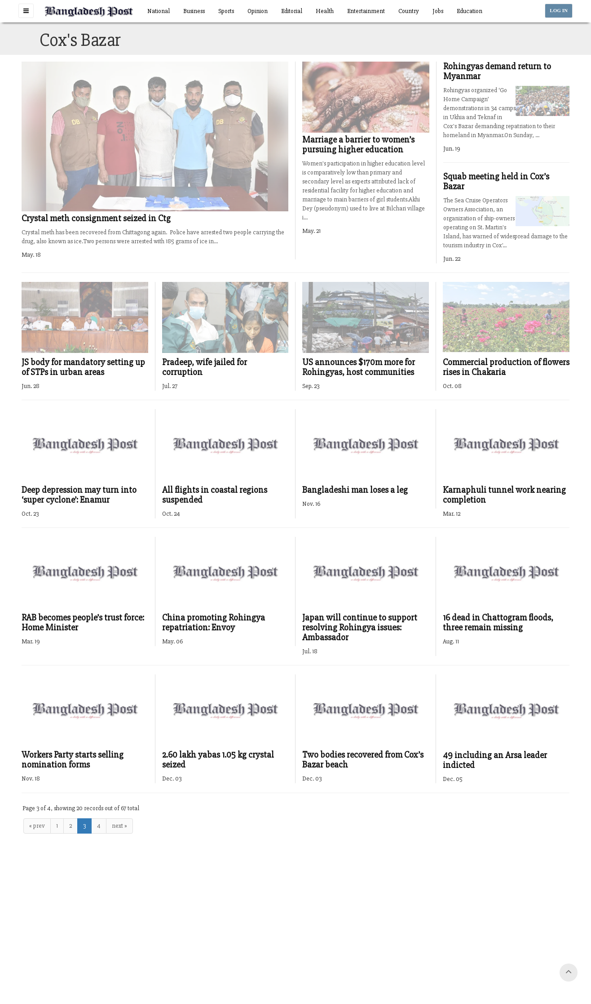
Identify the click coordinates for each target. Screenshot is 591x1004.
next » (119, 826)
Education (469, 11)
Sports (226, 11)
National (158, 11)
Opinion (257, 11)
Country (408, 11)
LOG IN (559, 10)
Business (194, 11)
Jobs (437, 11)
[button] (26, 11)
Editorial (291, 11)
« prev (37, 826)
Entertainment (366, 11)
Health (325, 11)
